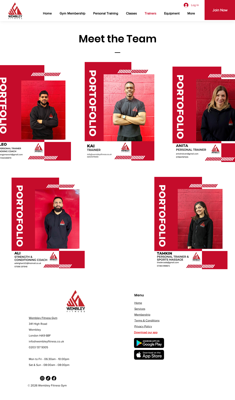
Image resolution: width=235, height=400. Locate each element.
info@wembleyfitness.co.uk (46, 341)
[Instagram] (42, 378)
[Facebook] (54, 378)
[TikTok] (48, 378)
